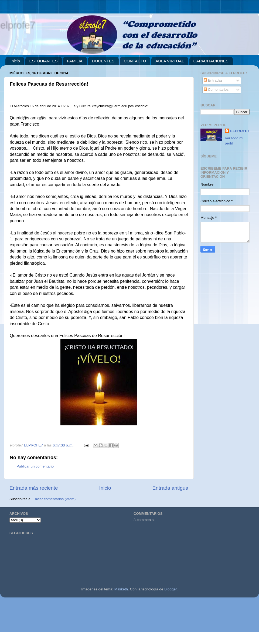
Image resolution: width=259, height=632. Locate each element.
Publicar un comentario (35, 466)
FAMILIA (75, 61)
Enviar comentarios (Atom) (54, 499)
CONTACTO (135, 61)
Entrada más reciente (33, 488)
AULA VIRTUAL (169, 61)
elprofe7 (17, 25)
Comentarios (216, 90)
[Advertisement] (129, 617)
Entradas (213, 80)
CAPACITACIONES (211, 61)
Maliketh (121, 589)
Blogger (170, 589)
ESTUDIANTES (43, 61)
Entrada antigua (170, 488)
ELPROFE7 (239, 131)
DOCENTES (103, 61)
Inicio (15, 61)
